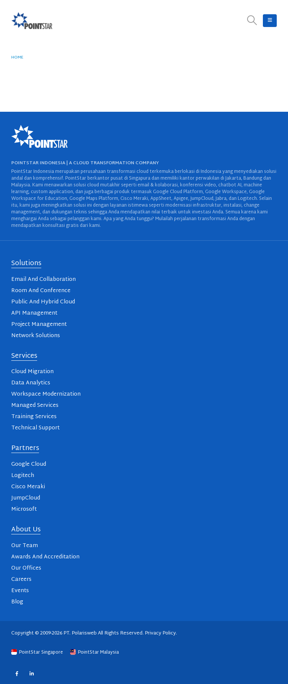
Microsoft (24, 509)
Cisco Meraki (28, 487)
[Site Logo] (31, 20)
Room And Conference (40, 291)
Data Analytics (30, 383)
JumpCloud (25, 498)
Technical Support (35, 428)
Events (20, 591)
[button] (252, 20)
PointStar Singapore (37, 652)
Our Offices (26, 568)
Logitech (22, 476)
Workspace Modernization (46, 394)
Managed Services (34, 405)
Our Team (24, 546)
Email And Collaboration (43, 279)
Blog (17, 602)
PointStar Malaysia (94, 652)
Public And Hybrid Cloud (43, 302)
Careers (21, 579)
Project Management (39, 325)
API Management (34, 313)
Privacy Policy (160, 633)
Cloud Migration (32, 372)
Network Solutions (35, 336)
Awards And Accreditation (45, 557)
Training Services (34, 417)
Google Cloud (28, 464)
